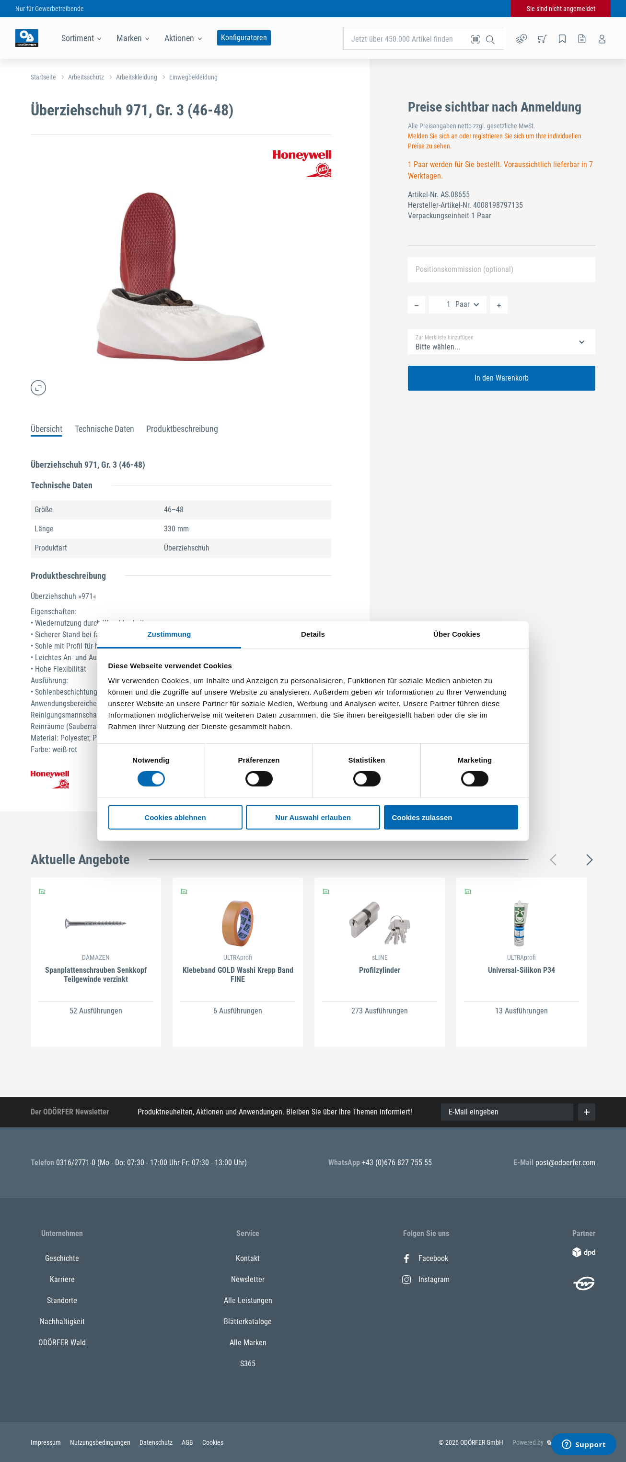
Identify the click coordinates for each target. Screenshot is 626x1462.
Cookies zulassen (422, 817)
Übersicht (46, 429)
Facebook (425, 1258)
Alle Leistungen (248, 1300)
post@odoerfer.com (565, 1162)
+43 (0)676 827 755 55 (397, 1162)
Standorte (62, 1300)
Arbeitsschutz (86, 77)
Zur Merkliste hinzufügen (445, 337)
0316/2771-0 (76, 1162)
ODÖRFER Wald (62, 1342)
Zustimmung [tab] (169, 634)
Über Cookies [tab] (456, 634)
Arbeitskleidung (136, 77)
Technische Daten (104, 429)
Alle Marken (248, 1342)
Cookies (212, 1442)
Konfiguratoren (244, 37)
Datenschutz (156, 1442)
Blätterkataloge (248, 1321)
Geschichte (62, 1258)
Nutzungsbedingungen (101, 1442)
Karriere (62, 1279)
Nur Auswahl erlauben (313, 817)
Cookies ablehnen (175, 817)
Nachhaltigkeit (62, 1321)
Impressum (46, 1442)
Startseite (43, 77)
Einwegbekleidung (193, 77)
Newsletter (248, 1279)
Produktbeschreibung (182, 429)
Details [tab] (313, 634)
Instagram (426, 1279)
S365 (247, 1363)
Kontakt (248, 1258)
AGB (188, 1442)
